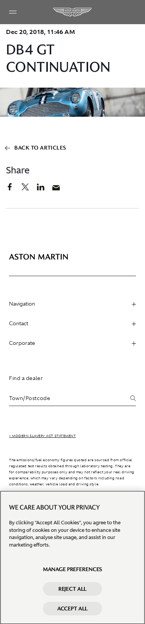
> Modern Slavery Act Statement (42, 436)
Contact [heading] (72, 323)
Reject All (72, 591)
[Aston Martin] (72, 12)
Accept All (72, 611)
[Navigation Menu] (13, 12)
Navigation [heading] (72, 303)
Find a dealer (26, 378)
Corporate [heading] (72, 343)
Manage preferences (72, 571)
